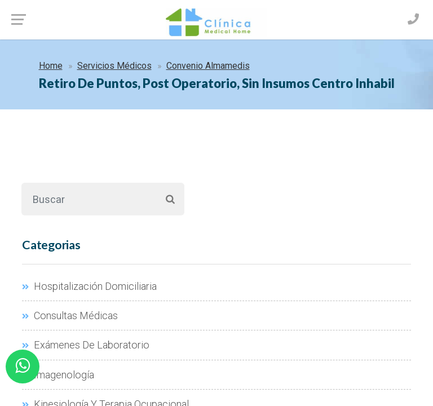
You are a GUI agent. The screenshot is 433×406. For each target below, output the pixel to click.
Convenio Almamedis (208, 65)
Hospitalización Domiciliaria (89, 286)
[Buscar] (88, 199)
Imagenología (58, 375)
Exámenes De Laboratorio (85, 345)
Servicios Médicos (114, 65)
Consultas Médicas (70, 315)
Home (51, 65)
